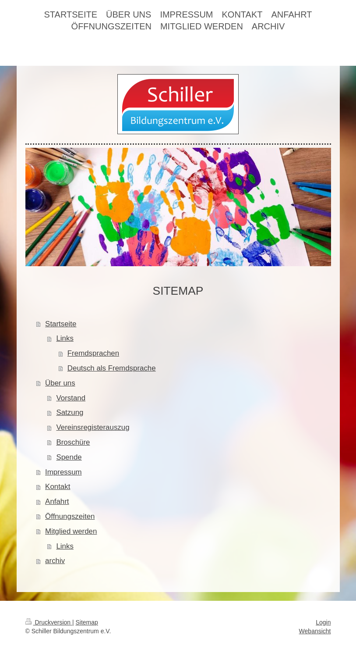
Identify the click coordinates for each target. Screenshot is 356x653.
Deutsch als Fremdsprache (111, 368)
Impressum (63, 472)
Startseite (60, 324)
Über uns (60, 383)
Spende (68, 457)
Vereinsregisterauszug (92, 427)
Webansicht (315, 631)
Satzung (69, 412)
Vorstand (70, 398)
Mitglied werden (71, 531)
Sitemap (87, 622)
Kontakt (57, 486)
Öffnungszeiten (70, 516)
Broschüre (73, 442)
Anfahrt (57, 501)
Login (323, 622)
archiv (55, 561)
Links (64, 338)
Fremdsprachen (93, 353)
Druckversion (48, 622)
